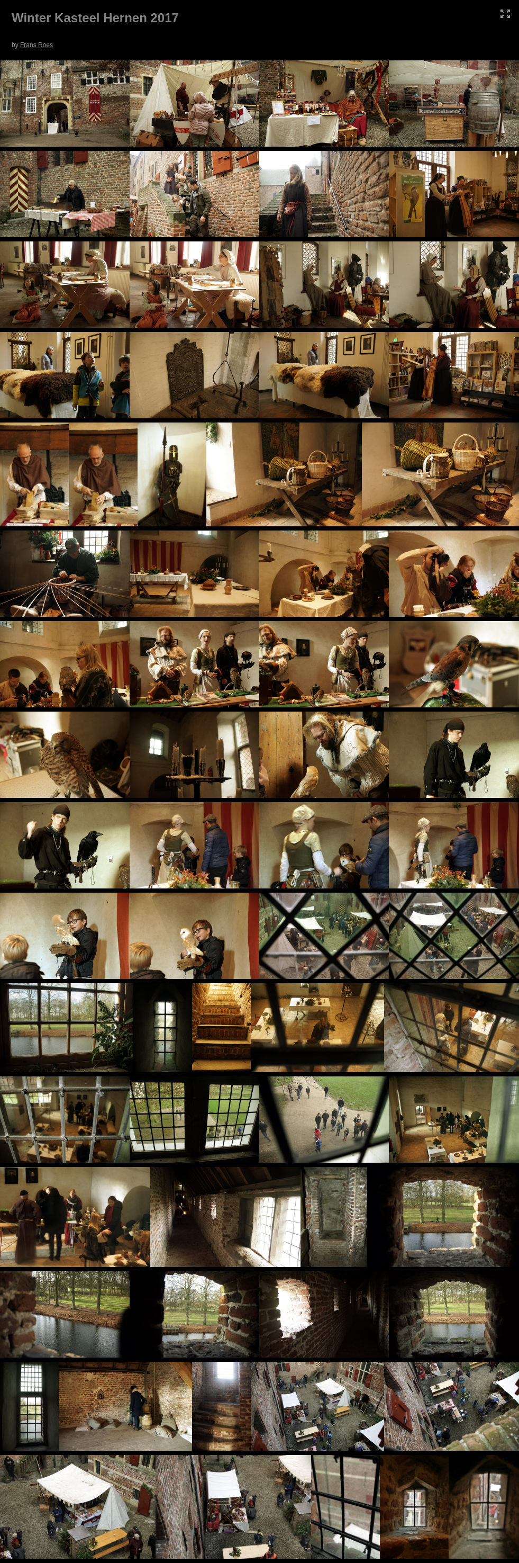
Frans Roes (36, 45)
